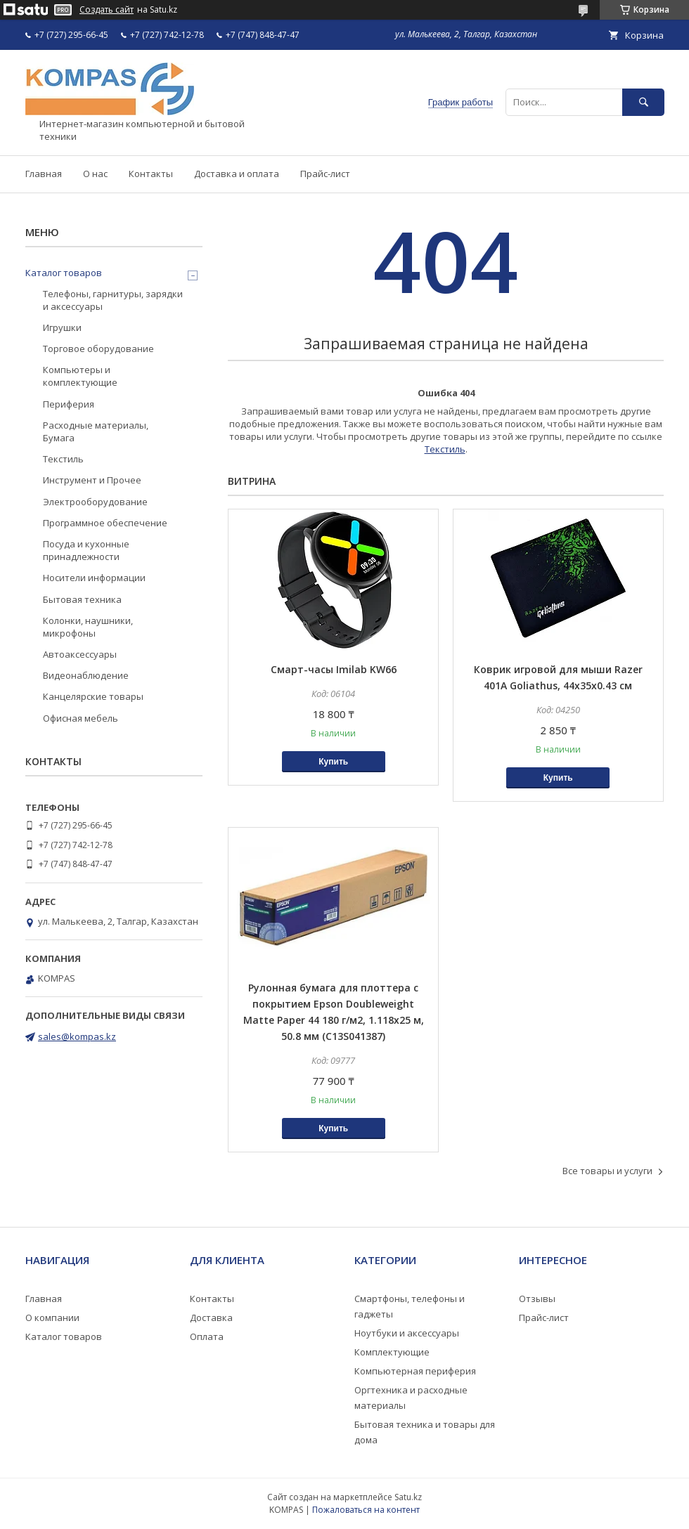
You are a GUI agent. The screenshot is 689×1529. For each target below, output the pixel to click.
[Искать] (643, 102)
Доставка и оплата (236, 173)
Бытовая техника (82, 599)
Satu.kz (408, 1497)
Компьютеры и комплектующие (80, 376)
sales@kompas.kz (77, 1036)
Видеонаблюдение (86, 675)
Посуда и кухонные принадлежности (86, 550)
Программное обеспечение (105, 522)
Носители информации (94, 577)
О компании (52, 1317)
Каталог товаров (63, 272)
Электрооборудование (95, 501)
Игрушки (62, 327)
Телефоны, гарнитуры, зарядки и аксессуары (113, 300)
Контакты (151, 173)
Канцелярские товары (93, 696)
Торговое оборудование (98, 348)
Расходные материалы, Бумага (95, 431)
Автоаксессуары (80, 654)
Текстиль (445, 449)
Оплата (207, 1336)
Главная (43, 173)
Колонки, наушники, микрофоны (88, 626)
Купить (333, 762)
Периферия (68, 404)
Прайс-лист (325, 173)
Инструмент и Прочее (92, 480)
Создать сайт (106, 10)
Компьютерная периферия (415, 1371)
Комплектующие (392, 1352)
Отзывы (537, 1298)
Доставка (211, 1317)
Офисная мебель (80, 718)
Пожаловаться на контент (366, 1510)
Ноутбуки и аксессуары (406, 1333)
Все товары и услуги (607, 1170)
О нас (95, 173)
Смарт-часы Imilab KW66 (334, 669)
